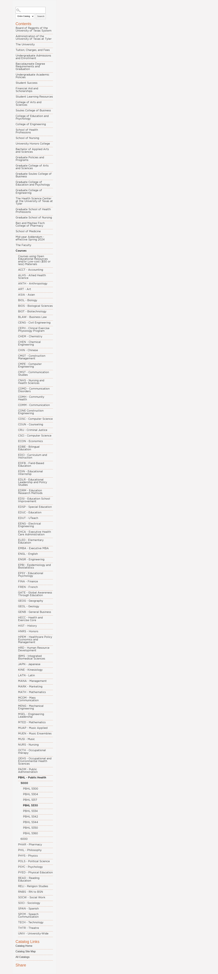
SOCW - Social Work (31, 897)
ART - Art (24, 289)
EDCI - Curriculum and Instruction (32, 456)
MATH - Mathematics (32, 692)
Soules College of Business (33, 110)
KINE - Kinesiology (30, 670)
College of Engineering (31, 124)
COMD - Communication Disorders (34, 390)
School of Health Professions (27, 131)
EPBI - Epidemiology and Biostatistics (34, 566)
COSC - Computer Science (35, 419)
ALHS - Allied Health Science (32, 276)
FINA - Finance (28, 581)
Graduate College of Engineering (29, 191)
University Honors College (33, 143)
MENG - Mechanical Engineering (31, 707)
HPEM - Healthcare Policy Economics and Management (35, 640)
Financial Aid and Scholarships (27, 89)
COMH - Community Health (31, 398)
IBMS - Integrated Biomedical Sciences (31, 657)
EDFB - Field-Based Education (31, 464)
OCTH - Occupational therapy (32, 751)
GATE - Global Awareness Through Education (35, 594)
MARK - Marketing (30, 686)
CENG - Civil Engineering (34, 322)
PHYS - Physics (28, 855)
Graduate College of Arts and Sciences (32, 167)
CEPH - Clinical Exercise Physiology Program (33, 329)
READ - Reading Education (28, 879)
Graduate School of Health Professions (33, 210)
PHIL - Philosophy (30, 850)
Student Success (26, 83)
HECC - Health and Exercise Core (30, 619)
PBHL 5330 (30, 805)
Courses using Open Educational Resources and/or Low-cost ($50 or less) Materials (34, 260)
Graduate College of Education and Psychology (33, 183)
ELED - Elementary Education (31, 541)
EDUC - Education (29, 512)
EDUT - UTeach (28, 518)
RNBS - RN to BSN (30, 892)
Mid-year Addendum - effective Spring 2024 (30, 238)
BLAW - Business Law (32, 317)
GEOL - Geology (28, 606)
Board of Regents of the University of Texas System (33, 29)
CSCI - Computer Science (34, 435)
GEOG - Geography (30, 601)
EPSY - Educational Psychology (30, 574)
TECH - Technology (30, 922)
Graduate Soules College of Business (34, 175)
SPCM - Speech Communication (28, 915)
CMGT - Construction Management (31, 357)
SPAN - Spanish (28, 908)
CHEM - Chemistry (30, 336)
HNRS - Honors (28, 631)
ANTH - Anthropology (32, 283)
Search (40, 16)
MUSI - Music (26, 739)
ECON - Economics (30, 441)
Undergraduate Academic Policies (32, 76)
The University (25, 44)
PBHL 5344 (30, 822)
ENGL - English (28, 554)
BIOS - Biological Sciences (35, 306)
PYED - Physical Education (35, 872)
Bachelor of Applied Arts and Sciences (32, 150)
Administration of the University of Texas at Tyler (34, 37)
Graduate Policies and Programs (30, 158)
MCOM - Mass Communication (28, 699)
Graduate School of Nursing (34, 217)
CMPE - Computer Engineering (30, 365)
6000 (24, 839)
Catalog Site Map (26, 951)
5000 (24, 783)
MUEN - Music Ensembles (35, 733)
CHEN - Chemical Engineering (29, 343)
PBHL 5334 (30, 811)
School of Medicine (28, 231)
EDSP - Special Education (35, 507)
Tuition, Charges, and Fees (33, 50)
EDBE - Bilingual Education (29, 448)
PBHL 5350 (30, 828)
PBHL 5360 (30, 833)
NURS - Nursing (28, 744)
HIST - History (27, 626)
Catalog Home (24, 945)
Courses (21, 250)
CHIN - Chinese (28, 350)
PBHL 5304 (30, 794)
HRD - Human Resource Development (33, 649)
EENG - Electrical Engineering (29, 525)
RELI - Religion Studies (33, 886)
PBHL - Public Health (32, 777)
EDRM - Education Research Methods (30, 491)
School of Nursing (27, 138)
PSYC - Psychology (30, 867)
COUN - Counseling (30, 424)
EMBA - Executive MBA (33, 548)
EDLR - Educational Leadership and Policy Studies (32, 482)
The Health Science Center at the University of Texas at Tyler (34, 201)
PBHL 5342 (30, 816)
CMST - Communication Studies (33, 373)
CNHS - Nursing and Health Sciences (31, 381)
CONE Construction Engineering (31, 412)
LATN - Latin (26, 675)
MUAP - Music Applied (32, 728)
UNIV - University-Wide (33, 933)
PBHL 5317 (30, 800)
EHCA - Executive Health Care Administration (34, 533)
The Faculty (23, 245)
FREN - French (28, 587)
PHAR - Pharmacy (30, 844)
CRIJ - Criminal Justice (32, 430)
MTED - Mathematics (32, 722)
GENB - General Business (34, 612)
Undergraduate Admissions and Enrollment (33, 57)
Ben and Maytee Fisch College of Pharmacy (30, 224)
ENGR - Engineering (31, 559)
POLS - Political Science (34, 861)
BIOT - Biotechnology (32, 311)
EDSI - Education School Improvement (34, 500)
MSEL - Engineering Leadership (31, 715)
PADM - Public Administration (28, 770)
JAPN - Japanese (29, 664)
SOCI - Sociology (29, 903)
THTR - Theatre (28, 928)
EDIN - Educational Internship (30, 472)
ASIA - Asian (26, 294)
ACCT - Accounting (30, 270)
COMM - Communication (34, 405)
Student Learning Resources (34, 96)
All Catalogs (23, 957)
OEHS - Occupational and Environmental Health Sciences (34, 761)
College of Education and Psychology (32, 117)
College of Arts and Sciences (28, 103)
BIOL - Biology (27, 300)
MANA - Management (32, 681)
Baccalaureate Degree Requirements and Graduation (30, 66)
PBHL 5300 (30, 788)
